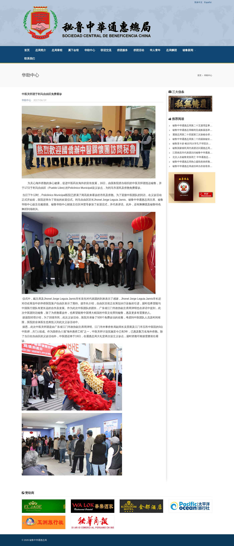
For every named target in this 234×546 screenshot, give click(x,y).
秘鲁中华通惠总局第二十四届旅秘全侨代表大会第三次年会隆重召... (192, 139)
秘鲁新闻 (188, 50)
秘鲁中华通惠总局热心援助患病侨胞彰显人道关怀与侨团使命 (192, 161)
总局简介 (40, 50)
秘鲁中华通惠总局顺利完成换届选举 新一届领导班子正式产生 (192, 130)
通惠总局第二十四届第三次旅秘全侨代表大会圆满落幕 (192, 134)
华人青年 (155, 50)
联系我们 (29, 58)
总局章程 (57, 50)
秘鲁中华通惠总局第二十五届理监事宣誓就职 (192, 125)
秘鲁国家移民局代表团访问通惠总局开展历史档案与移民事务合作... (192, 148)
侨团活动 (138, 50)
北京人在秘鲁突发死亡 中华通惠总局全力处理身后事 (192, 157)
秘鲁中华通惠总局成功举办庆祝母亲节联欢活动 (192, 166)
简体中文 (198, 2)
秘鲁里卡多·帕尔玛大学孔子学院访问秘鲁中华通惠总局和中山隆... (192, 143)
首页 (27, 50)
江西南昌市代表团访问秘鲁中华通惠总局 (192, 152)
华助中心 (89, 50)
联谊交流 (106, 50)
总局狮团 (171, 50)
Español (207, 2)
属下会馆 (73, 50)
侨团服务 (122, 50)
